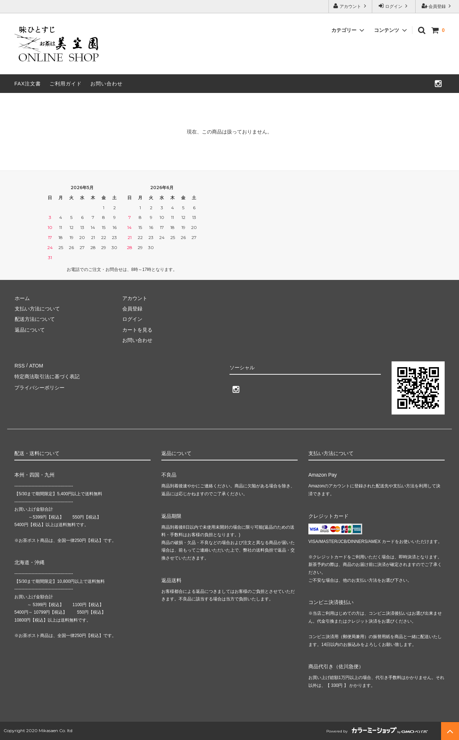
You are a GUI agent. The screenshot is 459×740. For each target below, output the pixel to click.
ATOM (36, 365)
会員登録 (437, 6)
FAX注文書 (27, 83)
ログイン (394, 6)
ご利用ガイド (65, 83)
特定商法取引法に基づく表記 (47, 376)
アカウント (350, 6)
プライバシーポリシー (39, 386)
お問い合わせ (106, 83)
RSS (19, 365)
